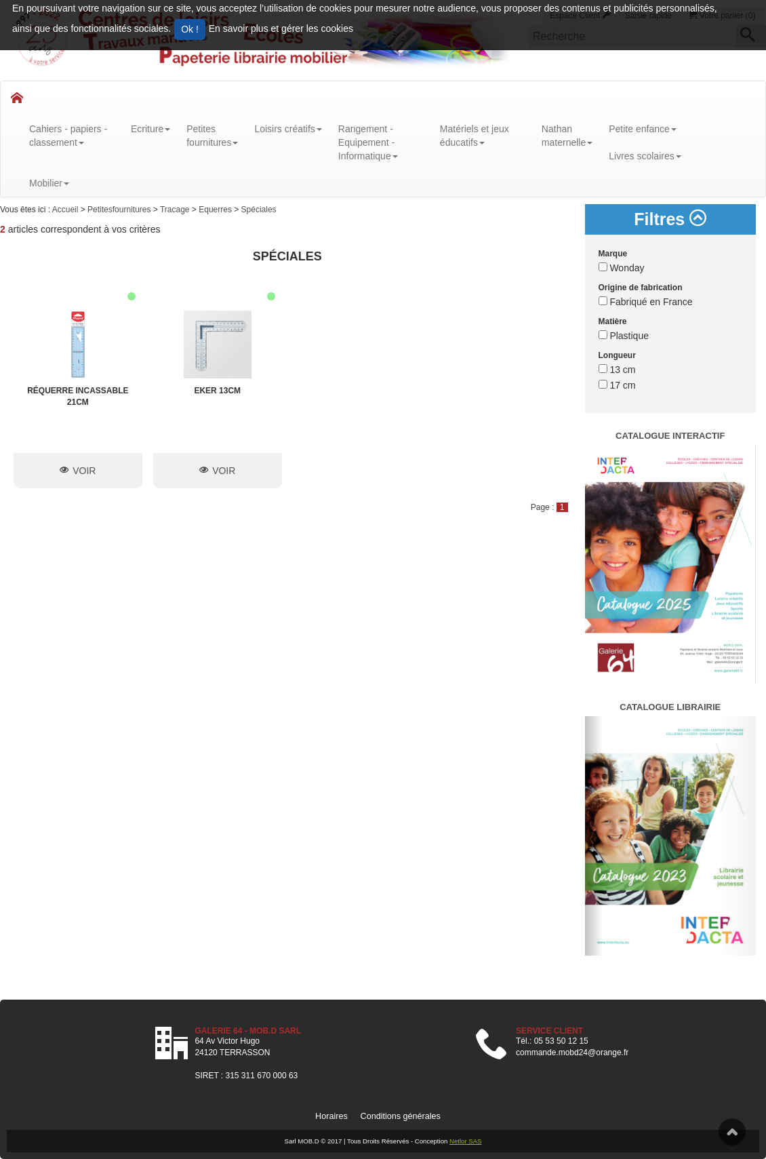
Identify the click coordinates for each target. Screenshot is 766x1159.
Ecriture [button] (150, 128)
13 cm (617, 369)
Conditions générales (401, 1116)
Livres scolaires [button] (645, 156)
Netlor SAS (465, 1141)
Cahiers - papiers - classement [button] (68, 135)
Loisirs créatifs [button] (287, 128)
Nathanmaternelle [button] (567, 135)
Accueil (66, 209)
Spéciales (259, 209)
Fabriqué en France (646, 301)
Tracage (176, 209)
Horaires (331, 1116)
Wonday (622, 267)
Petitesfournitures (120, 209)
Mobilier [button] (49, 183)
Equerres (216, 209)
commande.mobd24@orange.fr (572, 1052)
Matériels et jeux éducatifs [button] (474, 135)
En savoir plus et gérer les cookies (281, 28)
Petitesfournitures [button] (212, 135)
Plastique (624, 335)
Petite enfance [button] (643, 128)
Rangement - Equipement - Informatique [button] (368, 142)
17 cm (617, 385)
